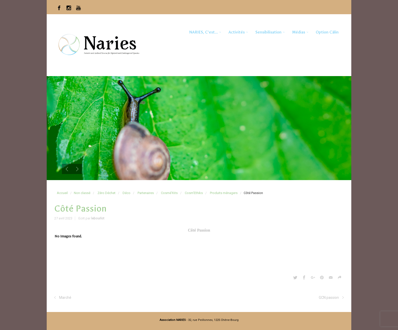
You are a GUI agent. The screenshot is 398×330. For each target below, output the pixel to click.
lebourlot (97, 218)
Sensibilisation (268, 32)
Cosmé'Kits (169, 193)
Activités (236, 32)
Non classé (82, 193)
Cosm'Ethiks (194, 193)
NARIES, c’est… (203, 32)
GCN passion (329, 298)
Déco (126, 193)
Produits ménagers (224, 193)
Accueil (62, 193)
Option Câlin (327, 32)
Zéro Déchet (106, 193)
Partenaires (146, 193)
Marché (65, 298)
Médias (298, 32)
